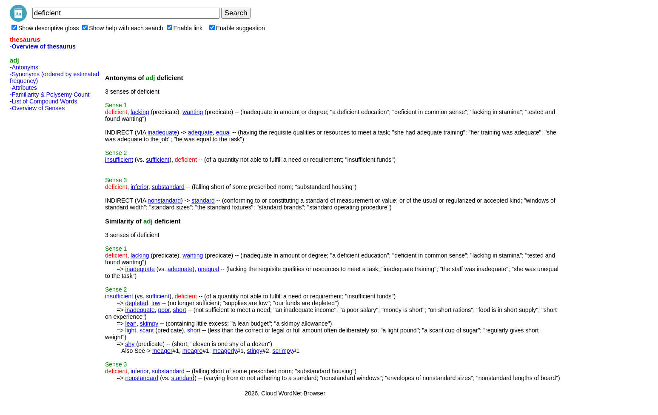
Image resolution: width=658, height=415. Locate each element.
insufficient (119, 159)
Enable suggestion (237, 28)
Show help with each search (122, 28)
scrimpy (282, 350)
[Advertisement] (44, 242)
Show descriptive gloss (45, 28)
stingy (255, 350)
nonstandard (164, 200)
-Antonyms (24, 67)
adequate (200, 132)
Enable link (185, 28)
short (179, 309)
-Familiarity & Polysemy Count (50, 94)
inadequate (162, 132)
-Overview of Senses (37, 108)
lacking (140, 112)
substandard (168, 186)
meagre (192, 350)
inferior (139, 186)
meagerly (225, 350)
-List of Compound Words (43, 101)
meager (162, 350)
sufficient (157, 159)
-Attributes (23, 87)
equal (223, 132)
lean (130, 323)
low (155, 303)
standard (202, 200)
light (130, 330)
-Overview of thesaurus (43, 46)
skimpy (149, 323)
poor (164, 309)
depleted (136, 303)
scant (147, 330)
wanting (192, 112)
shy (129, 344)
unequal (208, 269)
